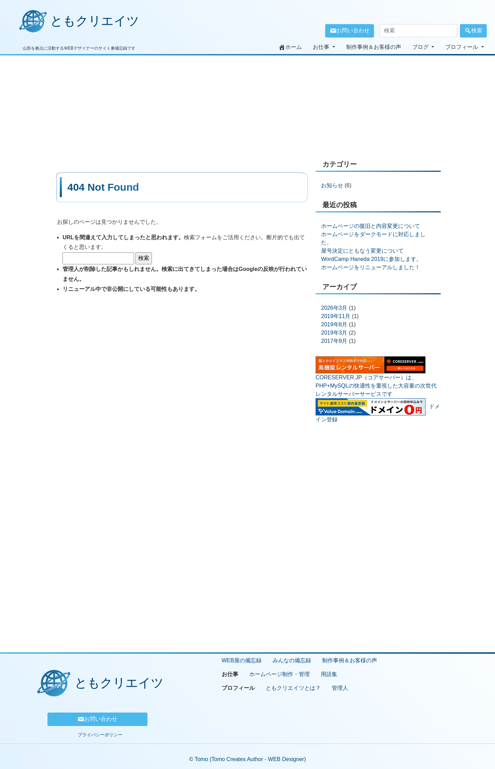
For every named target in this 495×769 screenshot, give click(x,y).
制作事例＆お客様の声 (373, 47)
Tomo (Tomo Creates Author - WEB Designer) (250, 759)
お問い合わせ (350, 30)
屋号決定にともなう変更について (362, 251)
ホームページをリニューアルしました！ (370, 267)
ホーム (290, 47)
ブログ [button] (421, 47)
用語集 (329, 674)
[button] (324, 47)
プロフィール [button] (462, 47)
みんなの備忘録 (292, 660)
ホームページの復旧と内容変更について (370, 226)
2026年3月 (334, 308)
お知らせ (332, 185)
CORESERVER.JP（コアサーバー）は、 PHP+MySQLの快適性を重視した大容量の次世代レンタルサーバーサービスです (376, 386)
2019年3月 (334, 333)
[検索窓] (418, 30)
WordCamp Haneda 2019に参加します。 (371, 259)
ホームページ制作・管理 (279, 674)
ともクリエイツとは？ (293, 688)
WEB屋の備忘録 (242, 660)
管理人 (340, 688)
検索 (473, 30)
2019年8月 (334, 324)
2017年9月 (334, 341)
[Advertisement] (247, 103)
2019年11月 (335, 316)
